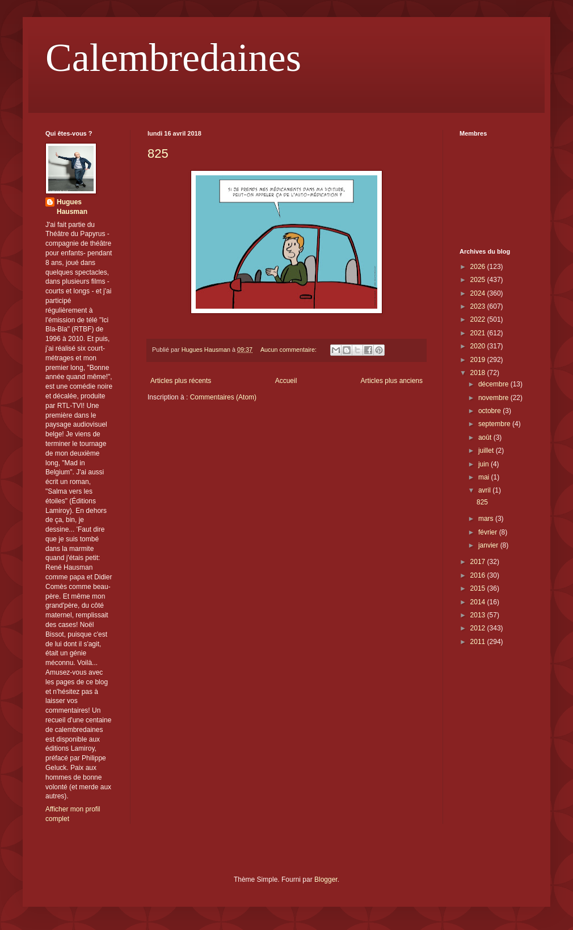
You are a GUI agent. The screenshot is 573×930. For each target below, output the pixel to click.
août (486, 437)
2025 (478, 280)
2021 (478, 333)
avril (485, 490)
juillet (487, 451)
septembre (495, 424)
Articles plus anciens (392, 381)
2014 (478, 602)
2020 (478, 346)
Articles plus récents (180, 381)
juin (484, 464)
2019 (478, 360)
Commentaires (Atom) (223, 397)
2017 (478, 562)
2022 (478, 319)
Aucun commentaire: (289, 349)
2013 (478, 615)
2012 (478, 628)
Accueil (286, 381)
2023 (478, 306)
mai (484, 477)
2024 (478, 293)
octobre (490, 411)
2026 (478, 267)
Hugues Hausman (72, 207)
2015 (478, 588)
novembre (494, 398)
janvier (489, 545)
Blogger (326, 879)
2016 (478, 575)
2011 (478, 642)
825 (158, 153)
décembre (494, 384)
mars (486, 519)
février (488, 532)
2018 (478, 373)
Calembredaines (173, 57)
